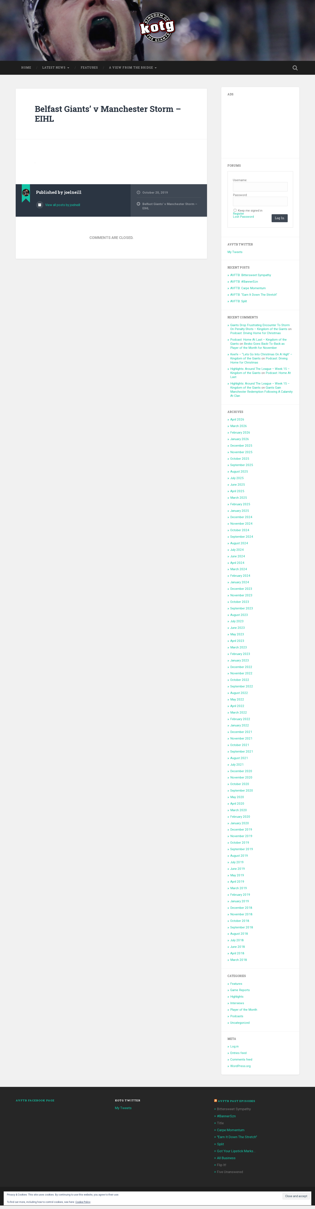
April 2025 (237, 494)
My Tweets (234, 255)
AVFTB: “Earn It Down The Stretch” (253, 298)
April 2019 (237, 885)
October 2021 (239, 748)
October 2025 (239, 462)
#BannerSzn (226, 1119)
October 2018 (239, 924)
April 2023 (237, 644)
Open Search (295, 71)
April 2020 (237, 807)
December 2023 (241, 592)
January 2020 (239, 826)
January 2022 (239, 729)
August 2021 (239, 761)
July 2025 (237, 481)
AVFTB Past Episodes (236, 1104)
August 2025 (239, 475)
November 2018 (241, 917)
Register (238, 217)
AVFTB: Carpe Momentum (248, 291)
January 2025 (239, 514)
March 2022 (238, 716)
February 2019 (240, 898)
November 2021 (241, 742)
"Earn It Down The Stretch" (237, 1140)
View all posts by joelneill (62, 208)
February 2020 (240, 820)
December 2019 (241, 833)
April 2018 (237, 956)
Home (26, 71)
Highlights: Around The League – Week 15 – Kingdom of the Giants (260, 374)
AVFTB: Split (238, 304)
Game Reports (240, 993)
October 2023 (239, 605)
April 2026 (237, 423)
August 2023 (239, 618)
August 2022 (239, 696)
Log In (279, 221)
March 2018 (238, 963)
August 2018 (239, 937)
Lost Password (243, 220)
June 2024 (237, 559)
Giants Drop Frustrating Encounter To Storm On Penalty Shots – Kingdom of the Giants (260, 330)
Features (89, 71)
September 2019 (241, 852)
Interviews (237, 1006)
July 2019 (237, 865)
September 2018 (241, 930)
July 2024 (237, 553)
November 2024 (241, 527)
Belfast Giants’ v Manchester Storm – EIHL (108, 117)
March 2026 (238, 429)
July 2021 (237, 768)
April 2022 (237, 709)
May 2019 (237, 878)
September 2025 (241, 468)
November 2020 (241, 781)
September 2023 (241, 611)
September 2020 (241, 794)
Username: (240, 183)
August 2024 (239, 546)
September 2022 (241, 689)
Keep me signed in (250, 213)
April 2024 (237, 566)
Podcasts (236, 1019)
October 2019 (239, 846)
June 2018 (237, 950)
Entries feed (238, 1056)
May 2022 (237, 703)
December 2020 (241, 774)
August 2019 (239, 859)
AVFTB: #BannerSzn (244, 285)
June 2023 (237, 631)
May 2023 (237, 637)
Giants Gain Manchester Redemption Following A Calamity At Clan (261, 395)
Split (220, 1147)
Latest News (54, 71)
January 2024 (239, 585)
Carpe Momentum (231, 1133)
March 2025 (238, 501)
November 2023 (241, 598)
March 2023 (238, 650)
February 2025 (240, 507)
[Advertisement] (258, 128)
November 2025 (241, 455)
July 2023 (237, 625)
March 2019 (238, 891)
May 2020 (237, 800)
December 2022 (241, 670)
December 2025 (241, 449)
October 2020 (239, 787)
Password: (240, 198)
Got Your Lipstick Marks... (236, 1154)
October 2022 (239, 683)
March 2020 (238, 813)
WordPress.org (240, 1069)
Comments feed (241, 1063)
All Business (226, 1161)
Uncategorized (240, 1026)
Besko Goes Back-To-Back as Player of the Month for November (257, 349)
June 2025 (237, 488)
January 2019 (239, 904)
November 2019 (241, 839)
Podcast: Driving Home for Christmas (255, 336)
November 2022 (241, 677)
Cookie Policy (82, 1202)
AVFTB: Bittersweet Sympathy (250, 278)
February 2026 (240, 436)
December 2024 (241, 520)
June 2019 (237, 872)
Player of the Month (243, 1013)
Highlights (236, 1000)
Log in (234, 1050)
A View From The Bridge (131, 71)
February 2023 (240, 657)
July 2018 (237, 944)
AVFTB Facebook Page (35, 1103)
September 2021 (241, 755)
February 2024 (240, 579)
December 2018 (241, 911)
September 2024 (241, 540)
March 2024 (238, 572)
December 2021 (241, 735)
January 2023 (239, 664)
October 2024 (239, 533)
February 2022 (240, 722)
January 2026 (239, 442)
